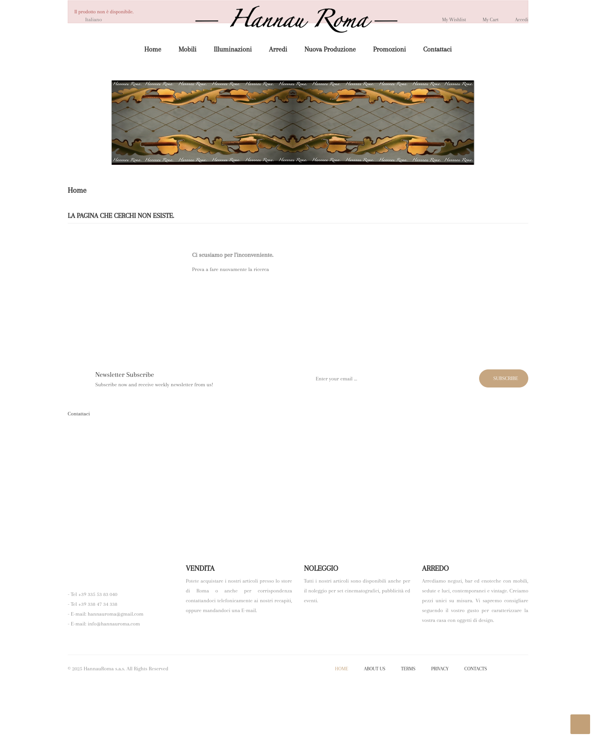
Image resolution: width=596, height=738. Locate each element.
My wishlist (445, 19)
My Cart (485, 19)
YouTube (521, 724)
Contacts (476, 724)
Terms (408, 724)
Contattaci (79, 414)
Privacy (439, 724)
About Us (374, 724)
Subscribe (502, 378)
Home (341, 724)
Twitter (510, 724)
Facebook (500, 724)
